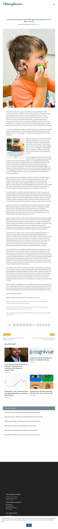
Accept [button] (29, 525)
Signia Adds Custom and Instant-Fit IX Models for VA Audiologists (20, 430)
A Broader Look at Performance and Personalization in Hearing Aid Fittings (16, 393)
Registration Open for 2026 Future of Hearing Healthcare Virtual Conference (23, 416)
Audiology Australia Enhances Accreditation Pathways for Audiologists (22, 412)
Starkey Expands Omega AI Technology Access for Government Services (22, 421)
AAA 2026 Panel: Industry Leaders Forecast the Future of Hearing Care (22, 434)
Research (28, 24)
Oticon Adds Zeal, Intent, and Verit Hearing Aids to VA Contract (20, 425)
